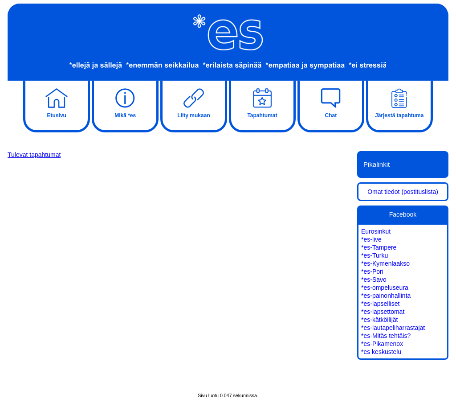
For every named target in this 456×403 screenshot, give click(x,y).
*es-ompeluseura (384, 287)
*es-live (371, 239)
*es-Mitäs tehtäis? (386, 335)
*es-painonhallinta (386, 295)
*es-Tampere (378, 247)
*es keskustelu (381, 351)
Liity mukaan (194, 102)
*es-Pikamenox (382, 343)
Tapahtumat (262, 102)
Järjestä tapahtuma (399, 102)
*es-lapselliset (380, 303)
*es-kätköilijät (379, 319)
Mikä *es (125, 102)
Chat (331, 102)
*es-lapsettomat (382, 311)
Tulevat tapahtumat (34, 154)
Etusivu (56, 102)
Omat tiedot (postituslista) (402, 191)
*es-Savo (374, 279)
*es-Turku (374, 255)
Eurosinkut (376, 231)
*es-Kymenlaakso (385, 263)
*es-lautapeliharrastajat (393, 327)
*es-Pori (372, 271)
